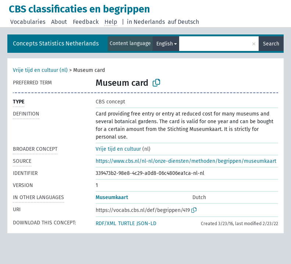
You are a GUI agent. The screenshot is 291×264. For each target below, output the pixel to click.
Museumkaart (112, 197)
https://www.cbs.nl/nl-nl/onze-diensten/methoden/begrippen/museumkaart (186, 161)
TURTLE (126, 223)
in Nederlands (146, 21)
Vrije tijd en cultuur (118, 149)
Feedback (86, 21)
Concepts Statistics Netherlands (56, 43)
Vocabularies (27, 21)
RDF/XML (106, 223)
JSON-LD (146, 223)
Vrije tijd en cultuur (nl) (40, 70)
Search (271, 44)
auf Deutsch (183, 21)
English (164, 44)
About (59, 21)
